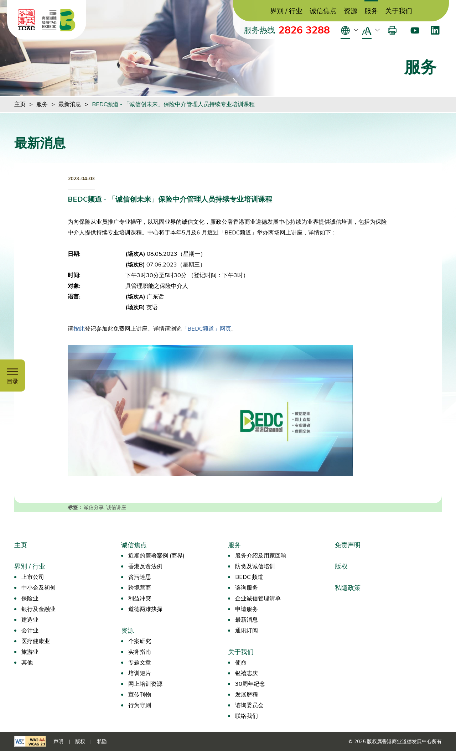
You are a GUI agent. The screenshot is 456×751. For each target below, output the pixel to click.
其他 (27, 662)
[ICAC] (26, 20)
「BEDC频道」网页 (206, 329)
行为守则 (139, 705)
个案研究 (139, 641)
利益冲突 (139, 598)
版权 (341, 566)
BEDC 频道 (249, 577)
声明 (58, 741)
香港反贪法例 (145, 566)
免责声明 (348, 545)
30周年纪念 (250, 684)
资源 (350, 11)
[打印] (392, 30)
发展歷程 (246, 694)
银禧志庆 (246, 673)
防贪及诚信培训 (255, 566)
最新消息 (69, 104)
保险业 (29, 598)
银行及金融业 (38, 609)
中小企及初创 (38, 587)
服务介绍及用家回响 (260, 555)
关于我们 (398, 11)
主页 (20, 104)
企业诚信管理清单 (258, 598)
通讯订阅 (246, 630)
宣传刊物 (139, 694)
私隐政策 (348, 587)
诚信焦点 (323, 11)
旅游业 (29, 652)
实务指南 (139, 652)
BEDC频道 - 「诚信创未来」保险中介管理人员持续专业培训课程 (173, 104)
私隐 (102, 741)
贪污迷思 (139, 577)
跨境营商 (139, 587)
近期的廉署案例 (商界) (156, 555)
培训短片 (139, 673)
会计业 (29, 630)
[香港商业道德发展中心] (59, 20)
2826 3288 (304, 30)
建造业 (29, 619)
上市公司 (32, 577)
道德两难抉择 (145, 609)
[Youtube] (414, 30)
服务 (371, 11)
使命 (241, 662)
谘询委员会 (249, 705)
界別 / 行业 (286, 11)
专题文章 (139, 662)
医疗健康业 (35, 641)
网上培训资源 (145, 684)
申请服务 (246, 609)
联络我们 (246, 716)
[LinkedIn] (435, 30)
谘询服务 (246, 587)
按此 (79, 329)
